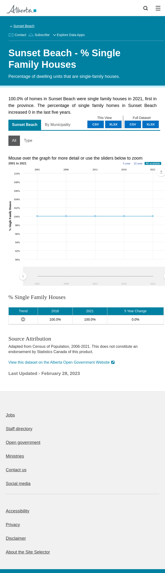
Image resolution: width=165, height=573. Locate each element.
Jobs (10, 415)
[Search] (145, 8)
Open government (23, 442)
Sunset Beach (23, 26)
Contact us (16, 469)
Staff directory (19, 428)
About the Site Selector (28, 552)
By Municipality (58, 125)
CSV (133, 124)
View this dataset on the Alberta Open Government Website (59, 362)
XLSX (151, 124)
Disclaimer (16, 538)
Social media (18, 483)
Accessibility (17, 511)
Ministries (15, 456)
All (14, 140)
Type (28, 140)
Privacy (13, 524)
